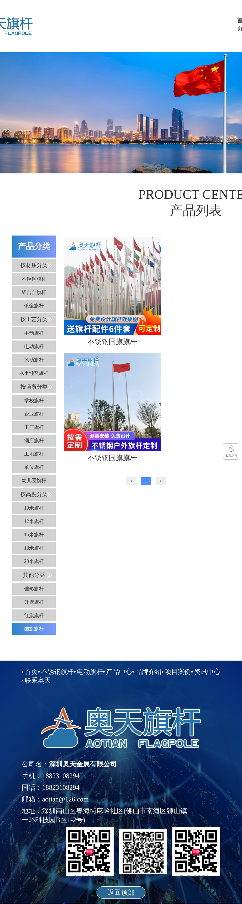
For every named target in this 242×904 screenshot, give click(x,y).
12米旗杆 (34, 521)
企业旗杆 (34, 414)
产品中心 (170, 24)
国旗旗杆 (34, 628)
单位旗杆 (34, 467)
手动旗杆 (34, 333)
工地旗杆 (34, 454)
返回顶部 (121, 892)
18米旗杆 (34, 548)
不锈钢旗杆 (145, 24)
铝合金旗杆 (34, 292)
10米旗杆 (34, 508)
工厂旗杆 (34, 427)
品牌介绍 (182, 24)
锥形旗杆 (34, 589)
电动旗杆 (157, 24)
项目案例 (195, 24)
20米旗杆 (34, 561)
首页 (132, 24)
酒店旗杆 (34, 440)
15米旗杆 (34, 534)
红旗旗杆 (34, 615)
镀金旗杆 (34, 305)
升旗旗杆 (34, 602)
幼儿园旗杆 (34, 480)
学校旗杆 (34, 400)
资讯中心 (207, 24)
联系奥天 (220, 24)
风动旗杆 (34, 360)
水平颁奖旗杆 (34, 373)
